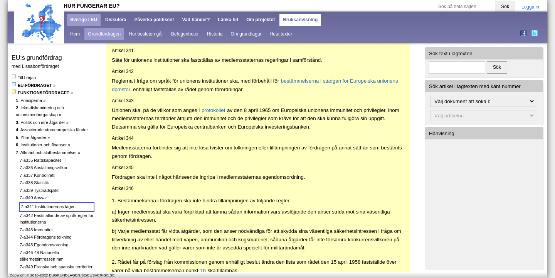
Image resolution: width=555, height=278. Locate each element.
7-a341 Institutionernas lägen (48, 206)
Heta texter (281, 34)
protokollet (213, 110)
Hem (75, 34)
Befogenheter (185, 34)
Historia (215, 34)
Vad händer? (196, 19)
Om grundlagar (246, 34)
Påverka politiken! (154, 19)
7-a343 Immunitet (36, 229)
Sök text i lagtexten (451, 53)
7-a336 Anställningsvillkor (43, 167)
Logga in (530, 7)
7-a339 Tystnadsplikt (39, 190)
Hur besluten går (146, 34)
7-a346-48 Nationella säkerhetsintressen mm (42, 256)
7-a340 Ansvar (33, 197)
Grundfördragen (104, 34)
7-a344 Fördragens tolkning (46, 237)
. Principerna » (30, 100)
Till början (24, 77)
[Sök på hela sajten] (464, 7)
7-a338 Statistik (34, 182)
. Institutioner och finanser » (43, 144)
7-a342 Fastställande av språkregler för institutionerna (56, 219)
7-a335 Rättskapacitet (40, 160)
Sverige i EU (83, 19)
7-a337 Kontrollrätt (37, 175)
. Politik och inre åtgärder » (42, 122)
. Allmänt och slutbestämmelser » (48, 152)
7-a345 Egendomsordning (44, 244)
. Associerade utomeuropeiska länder (52, 129)
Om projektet (260, 19)
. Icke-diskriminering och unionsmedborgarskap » (40, 111)
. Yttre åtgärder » (33, 137)
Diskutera (115, 19)
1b (203, 270)
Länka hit (228, 19)
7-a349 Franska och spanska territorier (56, 266)
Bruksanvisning (300, 19)
